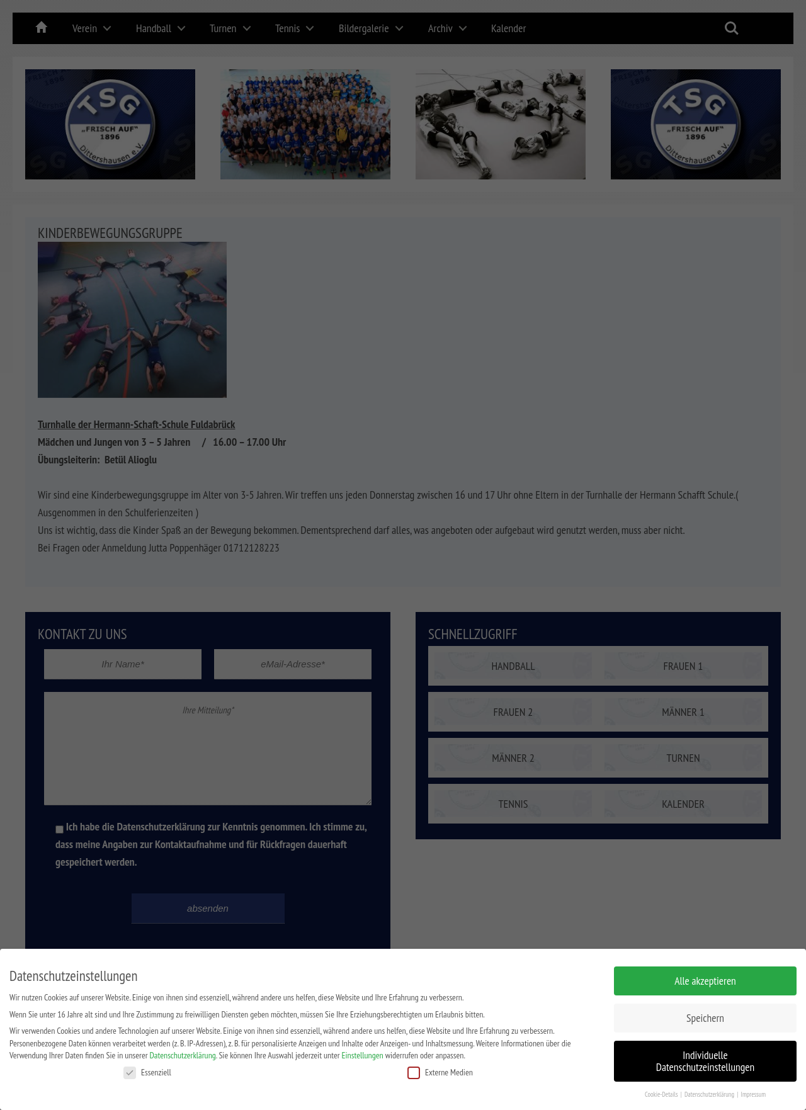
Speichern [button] (705, 1014)
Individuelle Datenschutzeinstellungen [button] (705, 1057)
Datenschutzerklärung (183, 1051)
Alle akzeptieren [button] (705, 977)
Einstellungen (362, 1051)
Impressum (753, 1090)
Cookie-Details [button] (662, 1090)
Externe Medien (440, 1068)
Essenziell (147, 1068)
